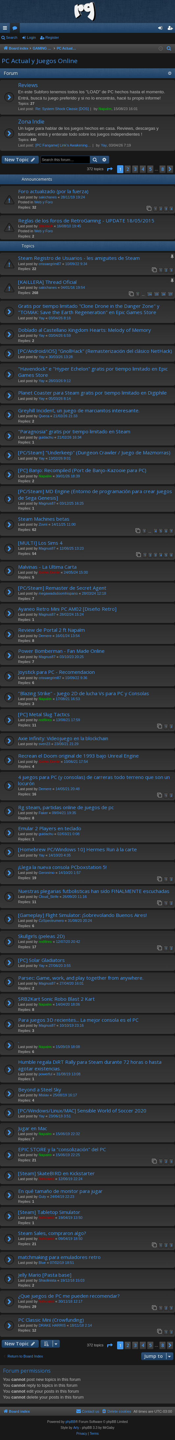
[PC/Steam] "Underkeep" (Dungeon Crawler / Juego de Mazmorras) (94, 452)
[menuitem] (169, 48)
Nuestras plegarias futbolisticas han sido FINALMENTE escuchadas (93, 891)
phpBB (70, 1422)
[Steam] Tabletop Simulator (49, 1212)
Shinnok (45, 226)
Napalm (105, 109)
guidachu (45, 437)
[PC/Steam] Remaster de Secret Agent (62, 587)
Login (31, 37)
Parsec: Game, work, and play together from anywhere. (80, 977)
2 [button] (127, 169)
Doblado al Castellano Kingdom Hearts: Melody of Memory (84, 330)
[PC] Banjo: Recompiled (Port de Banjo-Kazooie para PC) (82, 470)
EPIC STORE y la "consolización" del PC (62, 1149)
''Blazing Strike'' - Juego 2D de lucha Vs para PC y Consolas (83, 693)
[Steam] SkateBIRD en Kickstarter (56, 1173)
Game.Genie (49, 572)
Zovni (42, 524)
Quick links (6, 29)
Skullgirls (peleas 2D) (41, 936)
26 (163, 294)
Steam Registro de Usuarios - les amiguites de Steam (79, 258)
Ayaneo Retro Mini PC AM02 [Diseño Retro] (67, 609)
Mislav (43, 1095)
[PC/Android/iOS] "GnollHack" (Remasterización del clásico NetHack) (95, 351)
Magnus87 (46, 503)
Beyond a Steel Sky (39, 1089)
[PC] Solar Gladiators (41, 960)
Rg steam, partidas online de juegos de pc (66, 807)
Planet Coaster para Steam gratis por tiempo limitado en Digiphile (92, 392)
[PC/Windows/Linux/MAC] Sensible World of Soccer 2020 (82, 1110)
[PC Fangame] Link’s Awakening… (63, 145)
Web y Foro (43, 202)
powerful (45, 1074)
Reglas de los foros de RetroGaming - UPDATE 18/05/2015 (86, 220)
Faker (43, 813)
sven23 (44, 744)
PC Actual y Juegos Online (40, 61)
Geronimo (46, 873)
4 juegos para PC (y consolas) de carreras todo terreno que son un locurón (94, 780)
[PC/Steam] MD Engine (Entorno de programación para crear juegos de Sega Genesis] (95, 494)
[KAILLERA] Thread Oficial (47, 282)
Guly (42, 1197)
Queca (43, 416)
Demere (44, 636)
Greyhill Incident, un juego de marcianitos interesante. (78, 410)
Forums (16, 29)
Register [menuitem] (171, 29)
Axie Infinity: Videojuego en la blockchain (63, 738)
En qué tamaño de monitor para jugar (60, 1191)
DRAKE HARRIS (52, 1325)
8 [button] (162, 169)
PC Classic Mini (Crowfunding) (51, 1319)
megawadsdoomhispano (58, 593)
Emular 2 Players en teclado (49, 828)
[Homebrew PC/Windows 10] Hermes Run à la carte (77, 849)
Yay (104, 145)
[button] (109, 169)
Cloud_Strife (48, 897)
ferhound (46, 1179)
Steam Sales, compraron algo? (52, 1233)
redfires (45, 720)
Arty (76, 1427)
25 (156, 294)
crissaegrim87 (49, 264)
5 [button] (150, 169)
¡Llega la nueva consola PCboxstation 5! (62, 867)
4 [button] (142, 169)
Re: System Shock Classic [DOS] (62, 109)
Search (11, 37)
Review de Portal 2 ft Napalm (51, 630)
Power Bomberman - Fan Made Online (61, 651)
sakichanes (47, 197)
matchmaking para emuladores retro (59, 1257)
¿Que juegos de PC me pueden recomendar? (69, 1295)
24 (149, 294)
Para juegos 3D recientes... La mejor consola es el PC (78, 1020)
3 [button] (135, 169)
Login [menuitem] (161, 29)
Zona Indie (31, 121)
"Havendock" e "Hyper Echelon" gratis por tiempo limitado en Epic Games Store (93, 371)
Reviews (28, 85)
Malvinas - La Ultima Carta (47, 566)
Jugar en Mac (32, 1128)
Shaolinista (47, 1280)
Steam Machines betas (43, 518)
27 (170, 294)
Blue (42, 1263)
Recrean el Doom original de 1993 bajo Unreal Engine (78, 755)
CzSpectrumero (50, 921)
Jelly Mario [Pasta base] (44, 1274)
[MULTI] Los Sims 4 (40, 542)
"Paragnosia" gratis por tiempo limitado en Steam (74, 431)
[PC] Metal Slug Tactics (44, 714)
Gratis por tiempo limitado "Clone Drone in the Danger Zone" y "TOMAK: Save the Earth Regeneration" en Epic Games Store (89, 309)
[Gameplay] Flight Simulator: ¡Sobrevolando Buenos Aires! (82, 915)
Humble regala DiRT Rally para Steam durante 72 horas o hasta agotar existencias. (90, 1065)
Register (52, 37)
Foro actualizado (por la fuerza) (53, 191)
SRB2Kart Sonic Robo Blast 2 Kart (56, 998)
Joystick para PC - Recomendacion (56, 672)
